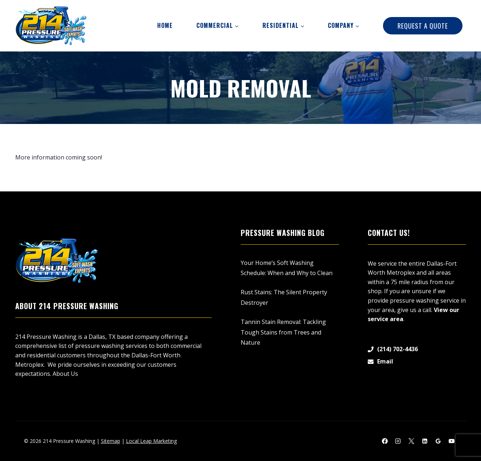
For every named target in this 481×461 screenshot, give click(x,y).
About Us (65, 374)
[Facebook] (385, 441)
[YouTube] (451, 441)
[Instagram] (398, 441)
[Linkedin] (425, 441)
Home (165, 25)
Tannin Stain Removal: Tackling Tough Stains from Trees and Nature (283, 332)
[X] (411, 441)
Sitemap (110, 440)
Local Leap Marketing (151, 440)
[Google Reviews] (438, 441)
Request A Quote (423, 25)
